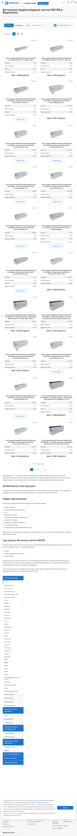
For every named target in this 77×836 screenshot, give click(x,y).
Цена (28, 25)
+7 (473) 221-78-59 (29, 3)
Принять (65, 808)
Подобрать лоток (43, 3)
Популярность (37, 25)
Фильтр (9, 25)
